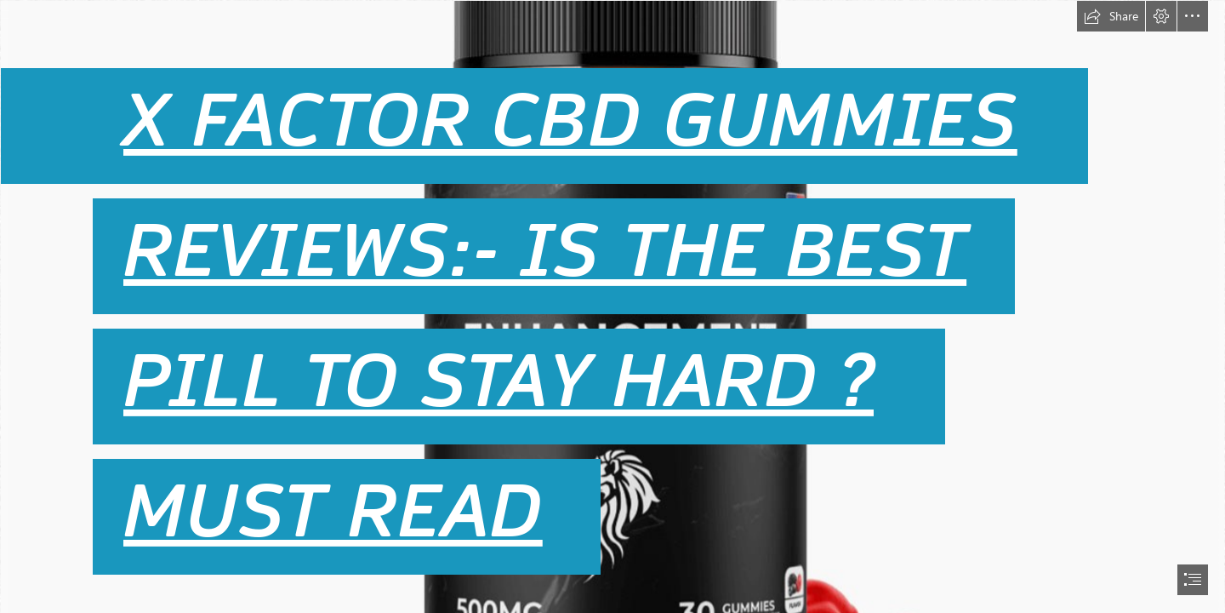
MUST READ (333, 511)
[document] (612, 306)
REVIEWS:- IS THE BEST (544, 251)
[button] (1111, 16)
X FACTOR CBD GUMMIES (570, 121)
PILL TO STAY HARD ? (498, 381)
